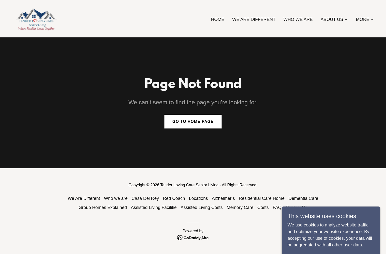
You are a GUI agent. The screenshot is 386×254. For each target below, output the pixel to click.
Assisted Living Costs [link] (202, 207)
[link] (37, 18)
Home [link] (217, 19)
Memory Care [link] (240, 207)
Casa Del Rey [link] (145, 198)
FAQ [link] (277, 207)
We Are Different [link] (253, 19)
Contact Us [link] (296, 207)
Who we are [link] (298, 19)
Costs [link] (263, 207)
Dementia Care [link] (303, 198)
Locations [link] (198, 198)
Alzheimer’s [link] (223, 198)
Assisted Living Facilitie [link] (154, 207)
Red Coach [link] (174, 198)
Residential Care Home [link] (262, 198)
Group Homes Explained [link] (103, 207)
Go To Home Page (192, 121)
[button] (334, 19)
